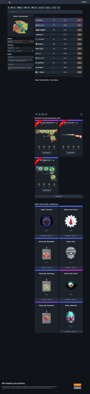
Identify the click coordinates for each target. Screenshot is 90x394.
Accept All (77, 387)
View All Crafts (58, 200)
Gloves (48, 7)
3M (40, 117)
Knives (41, 7)
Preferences (77, 390)
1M (44, 117)
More (59, 7)
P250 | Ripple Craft (45, 164)
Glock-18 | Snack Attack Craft (45, 126)
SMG (19, 7)
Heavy (34, 7)
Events (54, 7)
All (36, 117)
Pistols (13, 7)
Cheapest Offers (46, 156)
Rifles (27, 7)
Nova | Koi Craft (69, 126)
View (79, 20)
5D (48, 117)
